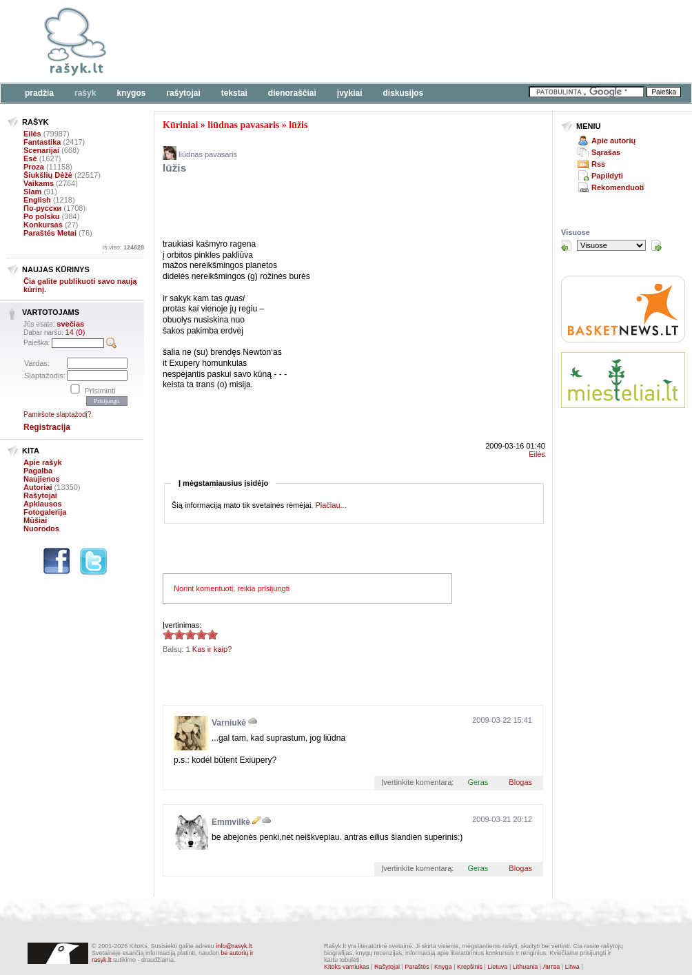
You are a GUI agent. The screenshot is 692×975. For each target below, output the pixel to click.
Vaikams (38, 183)
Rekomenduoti (617, 187)
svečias (70, 324)
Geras (477, 782)
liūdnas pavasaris (243, 125)
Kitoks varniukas (346, 966)
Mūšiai (35, 520)
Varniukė (229, 723)
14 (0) (75, 332)
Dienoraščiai (292, 93)
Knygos (130, 93)
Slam (32, 191)
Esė (30, 158)
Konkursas (43, 224)
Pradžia (39, 93)
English (37, 200)
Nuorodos (41, 528)
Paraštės (417, 966)
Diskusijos (403, 93)
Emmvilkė (231, 822)
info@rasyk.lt (234, 946)
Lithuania (525, 966)
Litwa (572, 966)
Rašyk (85, 93)
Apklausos (42, 504)
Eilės (32, 134)
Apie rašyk (42, 462)
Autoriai (37, 487)
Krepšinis (469, 966)
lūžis (298, 125)
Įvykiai (350, 93)
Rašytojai (183, 93)
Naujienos (41, 479)
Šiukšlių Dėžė (47, 175)
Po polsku (41, 216)
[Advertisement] (423, 41)
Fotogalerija (44, 512)
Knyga (443, 966)
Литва (551, 966)
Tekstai (234, 93)
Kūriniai (180, 125)
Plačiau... (330, 505)
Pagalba (37, 470)
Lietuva (497, 966)
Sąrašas (605, 152)
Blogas (520, 782)
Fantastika (42, 142)
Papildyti (607, 176)
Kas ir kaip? (212, 649)
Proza (33, 167)
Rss (598, 164)
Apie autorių (613, 140)
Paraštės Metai (50, 233)
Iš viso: (123, 247)
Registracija (46, 427)
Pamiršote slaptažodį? (57, 414)
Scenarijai (41, 150)
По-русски (42, 208)
